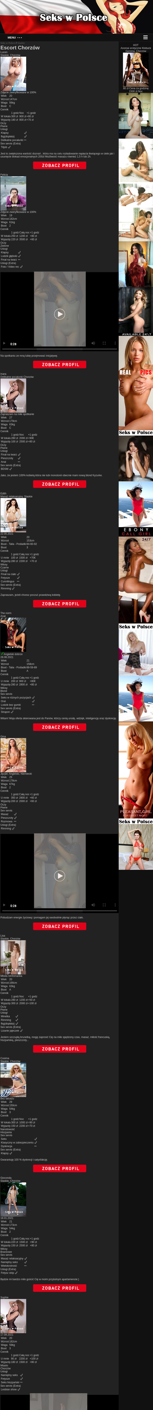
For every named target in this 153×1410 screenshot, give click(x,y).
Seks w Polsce (7, 43)
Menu (15, 37)
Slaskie (21, 43)
